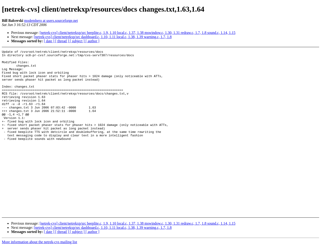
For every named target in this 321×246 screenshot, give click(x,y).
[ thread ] (62, 41)
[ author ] (93, 41)
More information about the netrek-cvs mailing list (39, 242)
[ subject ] (78, 41)
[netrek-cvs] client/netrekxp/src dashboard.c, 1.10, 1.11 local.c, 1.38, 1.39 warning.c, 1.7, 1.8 (103, 37)
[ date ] (49, 41)
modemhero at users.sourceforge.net (51, 21)
